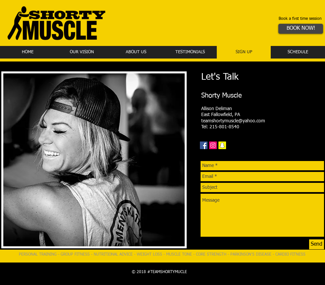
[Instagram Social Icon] (213, 145)
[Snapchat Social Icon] (222, 145)
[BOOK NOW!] (300, 29)
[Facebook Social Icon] (204, 145)
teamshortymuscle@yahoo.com (233, 121)
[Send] (316, 244)
